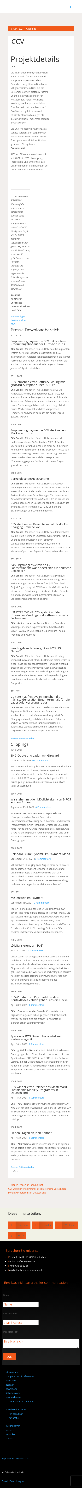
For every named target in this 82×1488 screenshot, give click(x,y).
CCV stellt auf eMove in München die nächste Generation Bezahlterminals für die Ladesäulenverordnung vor (40, 699)
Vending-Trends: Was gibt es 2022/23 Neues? (36, 649)
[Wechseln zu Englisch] (7, 1446)
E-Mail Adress (10, 1313)
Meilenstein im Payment (27, 898)
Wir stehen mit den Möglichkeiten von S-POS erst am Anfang (41, 800)
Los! (9, 1356)
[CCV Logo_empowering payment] (20, 182)
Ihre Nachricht (10, 1331)
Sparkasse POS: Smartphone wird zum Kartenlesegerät (37, 1037)
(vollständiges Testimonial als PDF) (18, 320)
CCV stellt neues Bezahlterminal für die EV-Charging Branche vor (39, 525)
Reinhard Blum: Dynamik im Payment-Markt (40, 854)
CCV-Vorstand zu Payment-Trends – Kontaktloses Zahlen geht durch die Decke (39, 998)
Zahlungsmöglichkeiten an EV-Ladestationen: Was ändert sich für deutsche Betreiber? (41, 568)
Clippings (31, 28)
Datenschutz (22, 1458)
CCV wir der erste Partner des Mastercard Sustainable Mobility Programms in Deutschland (39, 1090)
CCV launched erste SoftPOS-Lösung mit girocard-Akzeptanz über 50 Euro (38, 383)
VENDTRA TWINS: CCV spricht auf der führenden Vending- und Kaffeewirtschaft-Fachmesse (39, 615)
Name (6, 1295)
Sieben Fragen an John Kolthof (31, 1133)
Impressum (8, 1458)
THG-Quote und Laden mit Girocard (35, 755)
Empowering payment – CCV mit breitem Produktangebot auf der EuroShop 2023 (38, 342)
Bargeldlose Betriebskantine (30, 479)
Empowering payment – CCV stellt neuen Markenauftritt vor (38, 431)
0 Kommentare (40, 760)
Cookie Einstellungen (13, 1481)
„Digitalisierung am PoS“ (27, 945)
